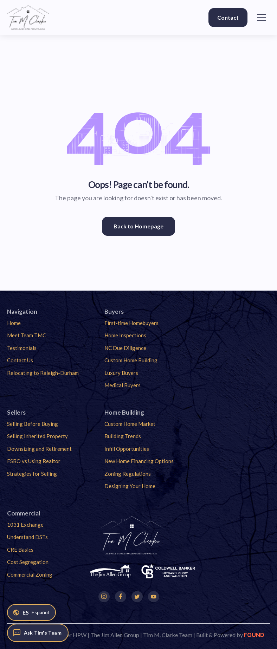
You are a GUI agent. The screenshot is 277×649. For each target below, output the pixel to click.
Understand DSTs (27, 537)
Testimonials (22, 348)
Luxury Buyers (121, 373)
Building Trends (122, 436)
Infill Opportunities (126, 449)
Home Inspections (125, 335)
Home (14, 323)
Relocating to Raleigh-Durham (43, 373)
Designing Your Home (129, 486)
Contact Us (20, 360)
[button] (261, 17)
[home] (28, 17)
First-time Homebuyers (131, 323)
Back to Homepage (138, 226)
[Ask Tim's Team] (38, 633)
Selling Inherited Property (37, 436)
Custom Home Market (129, 424)
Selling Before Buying (32, 424)
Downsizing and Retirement (39, 449)
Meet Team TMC (26, 335)
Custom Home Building (130, 360)
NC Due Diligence (125, 348)
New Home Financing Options (139, 461)
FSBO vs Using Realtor (33, 461)
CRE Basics (20, 549)
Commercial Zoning (29, 574)
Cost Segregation (28, 562)
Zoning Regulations (127, 473)
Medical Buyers (122, 385)
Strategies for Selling (32, 473)
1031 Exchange (25, 524)
